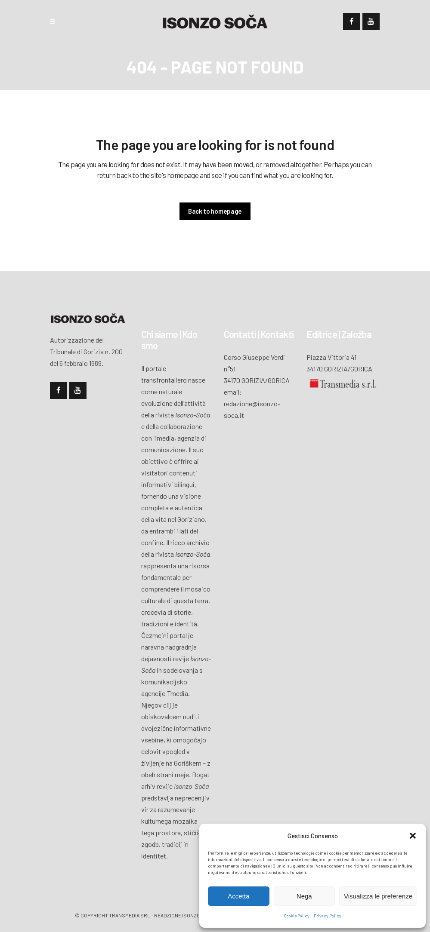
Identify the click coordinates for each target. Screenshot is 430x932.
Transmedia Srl (129, 915)
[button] (412, 835)
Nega (304, 896)
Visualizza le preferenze (378, 896)
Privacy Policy (327, 915)
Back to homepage (215, 211)
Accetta (238, 896)
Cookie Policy (296, 915)
